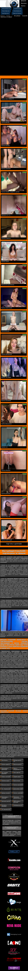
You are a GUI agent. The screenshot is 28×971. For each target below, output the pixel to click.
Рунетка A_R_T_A (5, 215)
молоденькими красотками (6, 661)
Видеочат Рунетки (5, 15)
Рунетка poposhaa (5, 493)
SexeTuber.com (5, 13)
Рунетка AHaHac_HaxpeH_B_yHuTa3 (10, 191)
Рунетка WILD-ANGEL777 (7, 99)
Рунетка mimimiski (6, 168)
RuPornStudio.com (6, 8)
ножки (11, 697)
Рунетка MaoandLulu (6, 423)
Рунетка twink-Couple (6, 539)
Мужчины (24, 3)
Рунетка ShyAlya (5, 145)
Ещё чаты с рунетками (14, 544)
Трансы (23, 6)
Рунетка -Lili (4, 447)
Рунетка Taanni (5, 261)
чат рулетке (15, 574)
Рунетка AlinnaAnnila (6, 354)
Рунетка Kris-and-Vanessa (7, 284)
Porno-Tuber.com (5, 11)
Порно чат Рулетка (17, 13)
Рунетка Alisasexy (5, 470)
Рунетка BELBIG (5, 122)
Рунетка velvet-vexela (6, 307)
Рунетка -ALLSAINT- (6, 377)
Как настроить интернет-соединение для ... (12, 827)
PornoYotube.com (17, 11)
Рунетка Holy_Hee (5, 516)
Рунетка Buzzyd (5, 331)
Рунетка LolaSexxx (6, 238)
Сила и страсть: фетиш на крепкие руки (12, 816)
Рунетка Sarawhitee (6, 400)
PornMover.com (17, 8)
